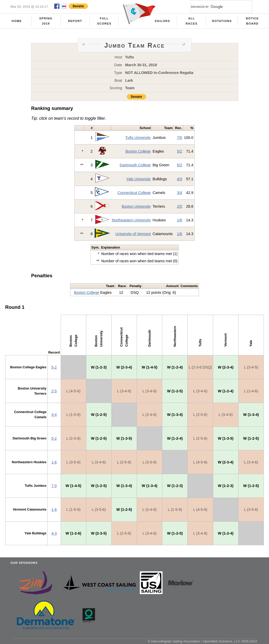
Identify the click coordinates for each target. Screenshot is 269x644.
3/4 (179, 193)
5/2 (179, 151)
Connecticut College (134, 193)
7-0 (54, 486)
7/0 (179, 138)
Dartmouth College (135, 165)
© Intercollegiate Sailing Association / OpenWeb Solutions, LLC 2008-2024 (202, 641)
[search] (215, 7)
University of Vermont (133, 234)
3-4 (54, 415)
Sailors (162, 21)
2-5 (54, 391)
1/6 (179, 220)
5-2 (54, 367)
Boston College (138, 151)
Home (17, 21)
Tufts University (138, 138)
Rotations (222, 21)
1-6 (54, 462)
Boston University (136, 206)
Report (75, 21)
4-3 (54, 533)
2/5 (179, 206)
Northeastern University (131, 220)
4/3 (179, 179)
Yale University (138, 179)
